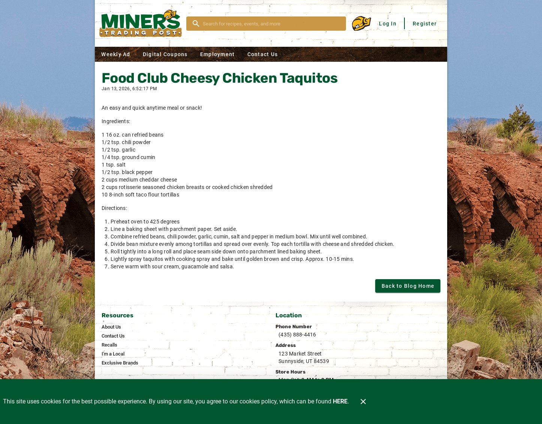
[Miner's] (142, 23)
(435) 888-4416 (297, 335)
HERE (340, 401)
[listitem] (111, 327)
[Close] (363, 401)
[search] (271, 23)
